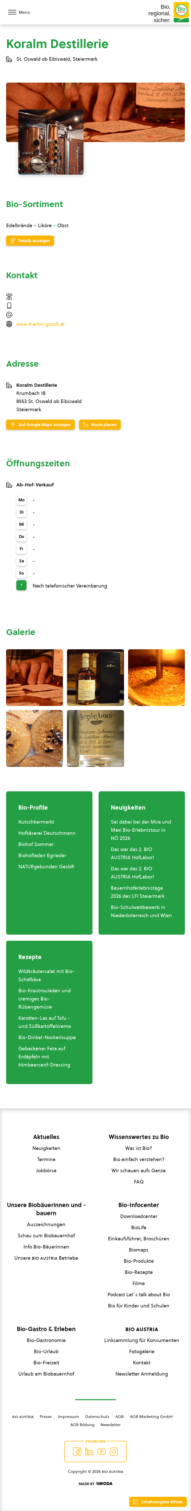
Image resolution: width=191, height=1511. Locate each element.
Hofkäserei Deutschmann (47, 833)
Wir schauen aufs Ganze (139, 1170)
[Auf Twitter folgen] (89, 1451)
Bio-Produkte (139, 1261)
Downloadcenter (138, 1216)
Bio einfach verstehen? (139, 1159)
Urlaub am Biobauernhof (46, 1373)
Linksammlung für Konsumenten (141, 1340)
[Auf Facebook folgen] (77, 1451)
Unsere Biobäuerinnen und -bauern (46, 1209)
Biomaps (138, 1249)
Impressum (68, 1416)
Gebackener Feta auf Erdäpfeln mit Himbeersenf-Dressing (44, 1056)
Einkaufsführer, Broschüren (138, 1238)
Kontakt (142, 1362)
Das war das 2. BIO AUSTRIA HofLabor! (132, 853)
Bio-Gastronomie (46, 1340)
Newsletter (111, 1424)
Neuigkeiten (46, 1148)
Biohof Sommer (36, 844)
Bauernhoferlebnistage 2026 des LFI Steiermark (138, 892)
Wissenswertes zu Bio (139, 1137)
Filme (138, 1283)
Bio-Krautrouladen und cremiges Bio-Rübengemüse (44, 998)
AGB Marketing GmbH (151, 1416)
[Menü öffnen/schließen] (22, 12)
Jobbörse (46, 1170)
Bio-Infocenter (138, 1205)
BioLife (138, 1227)
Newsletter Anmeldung (141, 1373)
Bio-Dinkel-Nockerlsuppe (47, 1037)
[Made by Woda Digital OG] (95, 1483)
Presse (46, 1416)
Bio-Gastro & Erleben (46, 1329)
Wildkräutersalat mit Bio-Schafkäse (46, 975)
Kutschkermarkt (36, 822)
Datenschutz (97, 1416)
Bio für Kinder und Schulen (138, 1305)
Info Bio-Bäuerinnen (46, 1246)
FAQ (139, 1181)
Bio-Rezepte (139, 1272)
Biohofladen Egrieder (42, 855)
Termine (46, 1159)
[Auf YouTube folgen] (102, 1451)
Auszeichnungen (46, 1224)
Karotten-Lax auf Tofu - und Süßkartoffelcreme (44, 1022)
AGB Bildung (82, 1424)
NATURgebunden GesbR (46, 866)
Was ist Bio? (138, 1148)
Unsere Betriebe (46, 1258)
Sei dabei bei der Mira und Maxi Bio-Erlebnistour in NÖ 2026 (141, 830)
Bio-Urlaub (46, 1351)
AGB (119, 1416)
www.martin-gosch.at (40, 324)
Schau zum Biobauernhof (46, 1235)
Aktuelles (46, 1137)
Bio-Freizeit (46, 1362)
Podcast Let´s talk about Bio (138, 1294)
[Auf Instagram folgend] (114, 1451)
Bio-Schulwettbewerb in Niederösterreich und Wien (141, 911)
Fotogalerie (142, 1351)
